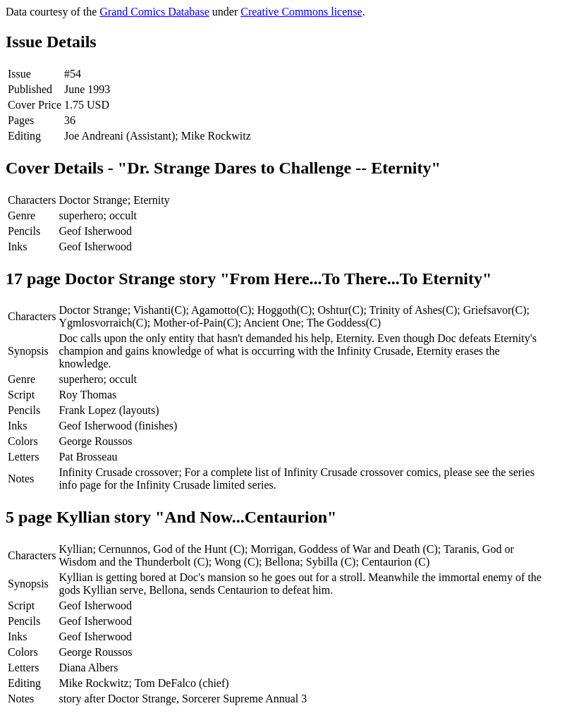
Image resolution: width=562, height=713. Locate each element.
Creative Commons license (301, 12)
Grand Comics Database (154, 12)
